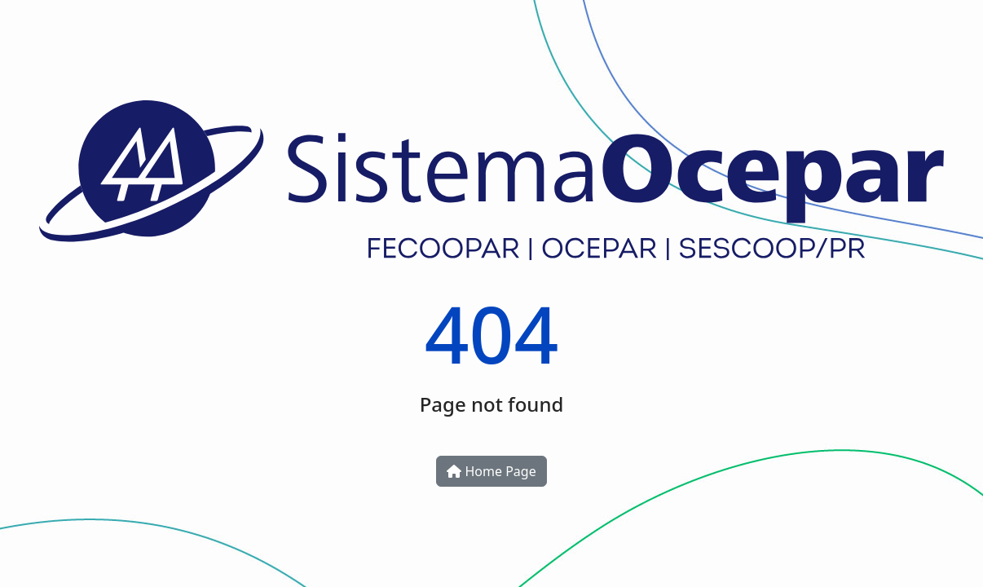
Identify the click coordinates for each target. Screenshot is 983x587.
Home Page (491, 471)
